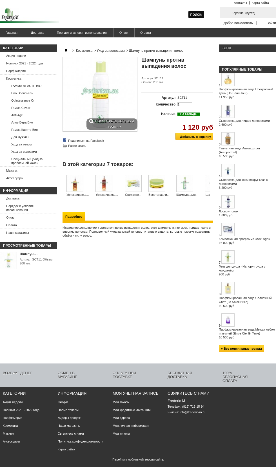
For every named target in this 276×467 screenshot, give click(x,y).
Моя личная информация (131, 425)
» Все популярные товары (241, 348)
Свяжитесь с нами (71, 433)
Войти (271, 23)
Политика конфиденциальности (80, 441)
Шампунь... (29, 254)
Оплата (145, 32)
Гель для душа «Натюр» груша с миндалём (242, 270)
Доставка (37, 32)
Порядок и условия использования (82, 32)
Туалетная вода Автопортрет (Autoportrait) (239, 152)
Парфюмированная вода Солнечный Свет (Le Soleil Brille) (245, 301)
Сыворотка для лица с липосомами (244, 122)
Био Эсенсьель (22, 93)
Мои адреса (121, 417)
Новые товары (68, 410)
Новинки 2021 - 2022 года (24, 63)
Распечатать (77, 145)
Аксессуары (14, 178)
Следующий (211, 185)
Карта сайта (260, 3)
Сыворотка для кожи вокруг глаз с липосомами (243, 183)
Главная (11, 34)
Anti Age (17, 115)
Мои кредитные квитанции (132, 410)
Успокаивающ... (77, 194)
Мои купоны (121, 433)
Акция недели (16, 55)
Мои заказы (121, 402)
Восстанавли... (159, 194)
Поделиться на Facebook (86, 140)
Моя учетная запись (136, 393)
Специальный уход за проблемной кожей (27, 161)
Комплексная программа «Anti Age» (244, 240)
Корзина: (243, 13)
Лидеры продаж (69, 417)
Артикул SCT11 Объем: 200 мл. (36, 261)
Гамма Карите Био (24, 129)
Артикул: (169, 98)
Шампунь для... (187, 194)
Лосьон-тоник (228, 213)
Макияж (11, 170)
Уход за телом (21, 144)
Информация (15, 191)
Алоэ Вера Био (22, 122)
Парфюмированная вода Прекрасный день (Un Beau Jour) (246, 93)
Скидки (63, 402)
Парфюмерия (16, 71)
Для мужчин (19, 137)
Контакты (240, 3)
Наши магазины (17, 232)
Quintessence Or (23, 100)
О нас (123, 32)
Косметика (13, 78)
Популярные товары (242, 69)
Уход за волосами (24, 151)
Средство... (133, 194)
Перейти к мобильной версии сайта (138, 459)
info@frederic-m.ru (192, 412)
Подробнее (74, 216)
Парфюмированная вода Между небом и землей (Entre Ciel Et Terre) (247, 333)
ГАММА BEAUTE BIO (26, 85)
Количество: (166, 104)
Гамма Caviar (20, 107)
